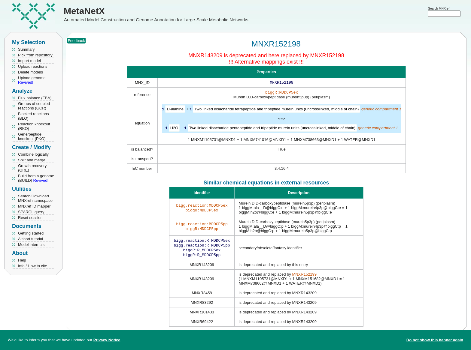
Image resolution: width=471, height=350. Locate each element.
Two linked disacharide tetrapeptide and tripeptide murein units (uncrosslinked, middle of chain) (276, 110)
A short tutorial (30, 239)
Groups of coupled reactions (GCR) (34, 105)
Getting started (31, 233)
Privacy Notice (106, 340)
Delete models (30, 72)
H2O (174, 129)
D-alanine (175, 110)
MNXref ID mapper (34, 206)
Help (22, 260)
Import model (29, 60)
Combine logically (33, 154)
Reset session (30, 217)
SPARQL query (31, 212)
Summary (26, 49)
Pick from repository (35, 55)
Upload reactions (32, 66)
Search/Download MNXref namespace (35, 198)
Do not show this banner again (434, 340)
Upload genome (32, 80)
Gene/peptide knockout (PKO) (32, 136)
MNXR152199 (304, 277)
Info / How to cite (32, 266)
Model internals (31, 244)
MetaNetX (84, 11)
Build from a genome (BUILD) (36, 178)
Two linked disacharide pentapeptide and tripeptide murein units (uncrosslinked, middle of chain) (272, 129)
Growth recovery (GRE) (32, 167)
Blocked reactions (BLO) (33, 116)
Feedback (76, 40)
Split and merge (31, 160)
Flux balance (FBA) (34, 98)
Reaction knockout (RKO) (34, 126)
